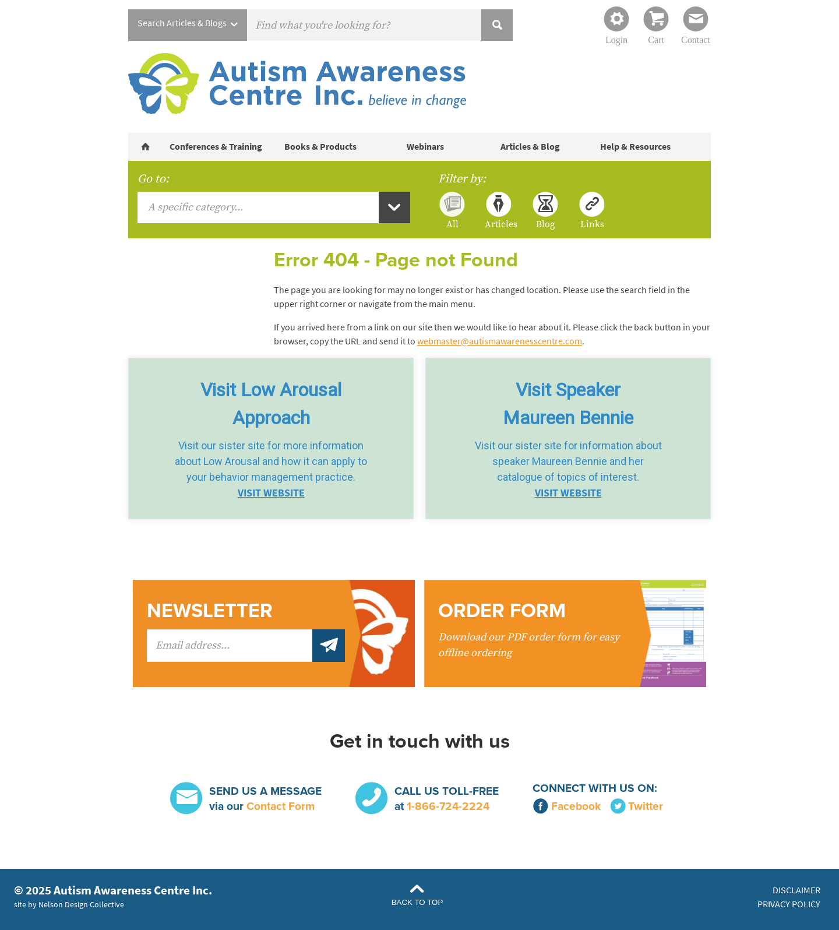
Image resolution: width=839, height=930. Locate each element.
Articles (499, 224)
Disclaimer (796, 890)
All (452, 224)
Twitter (636, 806)
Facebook (567, 806)
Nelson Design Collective (81, 904)
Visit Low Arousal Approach (270, 404)
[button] (271, 438)
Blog (545, 224)
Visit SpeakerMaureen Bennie (568, 404)
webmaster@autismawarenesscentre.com (499, 341)
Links (592, 224)
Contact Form (280, 806)
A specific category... (195, 207)
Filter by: (462, 178)
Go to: (153, 178)
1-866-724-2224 (448, 806)
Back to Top (417, 902)
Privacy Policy (788, 904)
